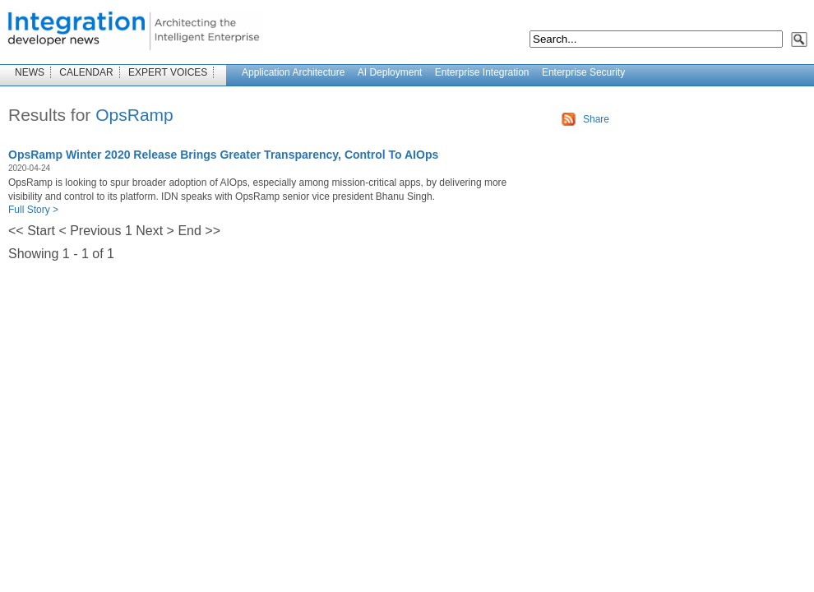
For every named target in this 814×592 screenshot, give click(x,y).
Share (596, 119)
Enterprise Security (583, 72)
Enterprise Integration (482, 72)
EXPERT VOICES (167, 72)
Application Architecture (293, 72)
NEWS (29, 72)
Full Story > (33, 209)
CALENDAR (86, 72)
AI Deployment (390, 72)
